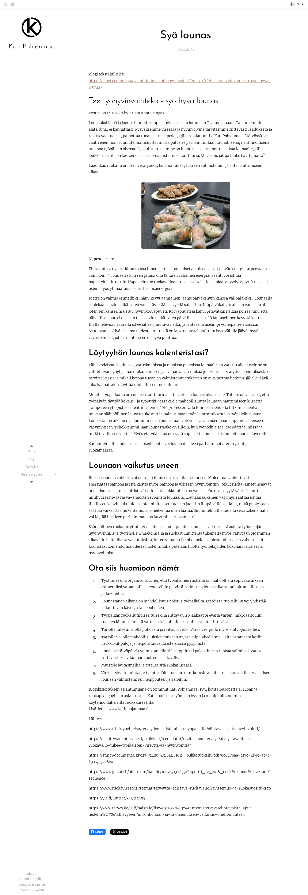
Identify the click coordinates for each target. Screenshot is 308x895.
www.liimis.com (32, 889)
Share (97, 831)
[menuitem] (31, 451)
